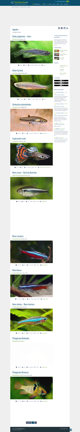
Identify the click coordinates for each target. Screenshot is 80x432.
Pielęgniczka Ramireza (20, 372)
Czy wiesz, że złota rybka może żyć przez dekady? (60, 36)
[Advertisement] (40, 17)
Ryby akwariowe (21, 428)
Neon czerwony (17, 236)
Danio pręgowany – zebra (21, 36)
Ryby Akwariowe (20, 2)
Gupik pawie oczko (19, 138)
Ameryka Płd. (42, 167)
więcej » (55, 44)
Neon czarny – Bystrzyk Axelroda (24, 172)
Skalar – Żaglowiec (63, 72)
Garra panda (62, 57)
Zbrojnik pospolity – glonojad (64, 65)
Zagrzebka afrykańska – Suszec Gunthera (64, 50)
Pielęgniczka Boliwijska (20, 338)
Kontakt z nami (65, 428)
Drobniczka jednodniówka (21, 104)
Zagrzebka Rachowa (63, 53)
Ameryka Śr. (44, 133)
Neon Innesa (16, 270)
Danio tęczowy (17, 70)
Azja (44, 65)
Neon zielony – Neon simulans (23, 304)
